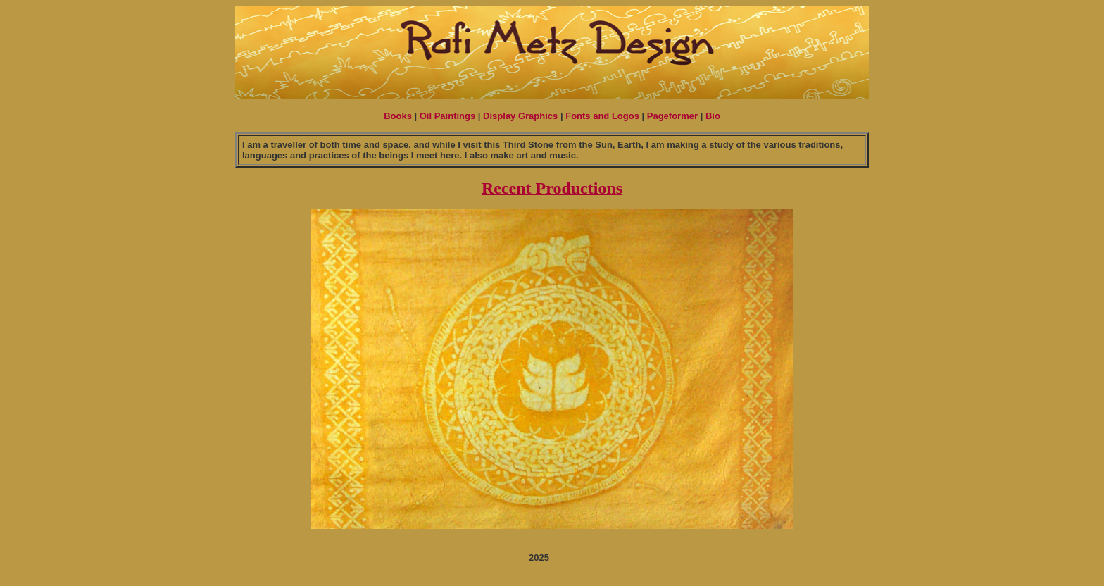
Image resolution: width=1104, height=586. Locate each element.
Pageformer (672, 116)
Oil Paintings (447, 116)
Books (398, 116)
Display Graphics (520, 116)
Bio (712, 116)
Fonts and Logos (602, 116)
